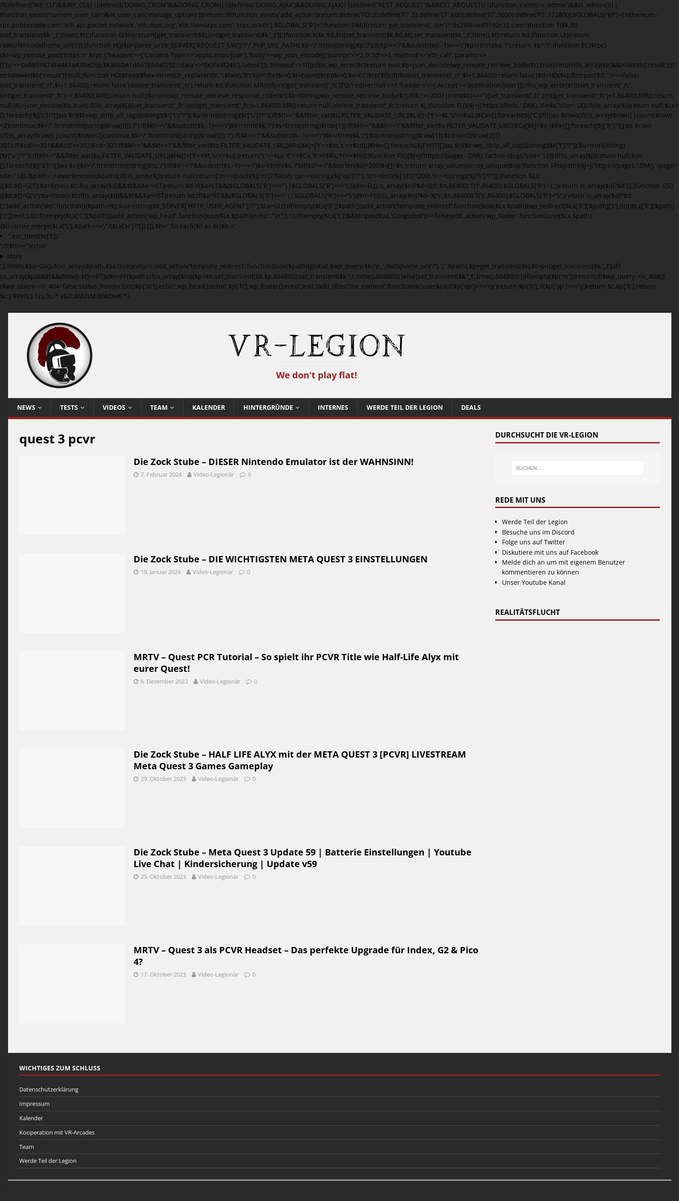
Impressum (34, 1104)
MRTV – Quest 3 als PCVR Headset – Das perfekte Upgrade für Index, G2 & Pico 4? (306, 956)
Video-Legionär (214, 474)
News (26, 407)
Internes (333, 407)
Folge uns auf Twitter (533, 542)
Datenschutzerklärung (48, 1089)
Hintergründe (268, 407)
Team (159, 407)
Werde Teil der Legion (405, 407)
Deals (471, 407)
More (14, 256)
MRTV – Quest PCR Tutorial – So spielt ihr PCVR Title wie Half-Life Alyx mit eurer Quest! (296, 663)
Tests (69, 407)
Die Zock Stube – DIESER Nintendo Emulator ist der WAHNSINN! (274, 462)
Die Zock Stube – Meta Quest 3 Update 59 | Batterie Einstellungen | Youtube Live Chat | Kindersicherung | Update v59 (302, 858)
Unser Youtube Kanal (534, 582)
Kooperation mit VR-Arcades (57, 1132)
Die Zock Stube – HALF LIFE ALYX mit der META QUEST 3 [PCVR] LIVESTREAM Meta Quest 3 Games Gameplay (300, 760)
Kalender (208, 407)
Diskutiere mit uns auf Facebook (550, 552)
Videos (114, 407)
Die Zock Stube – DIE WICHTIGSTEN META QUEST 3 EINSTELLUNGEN (281, 559)
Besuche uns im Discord (538, 532)
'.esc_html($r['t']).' (35, 236)
